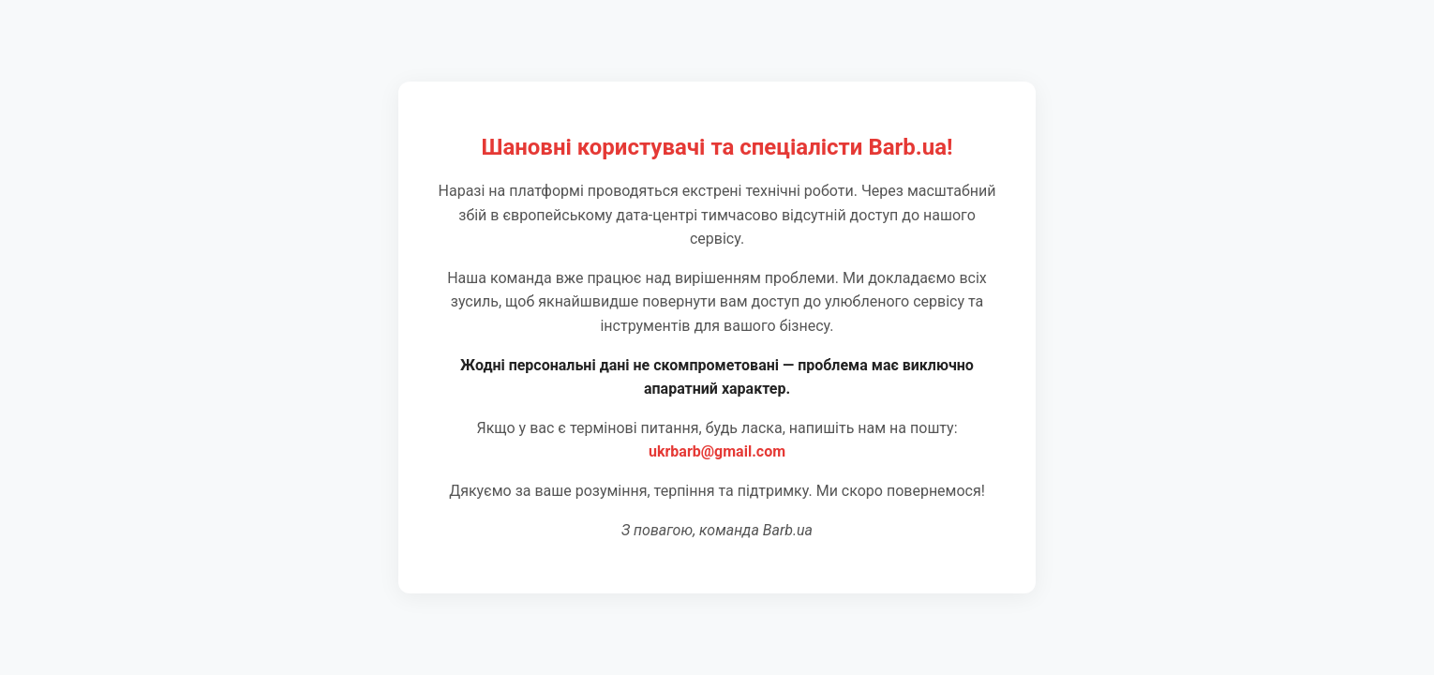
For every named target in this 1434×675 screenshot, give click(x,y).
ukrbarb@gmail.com (717, 451)
